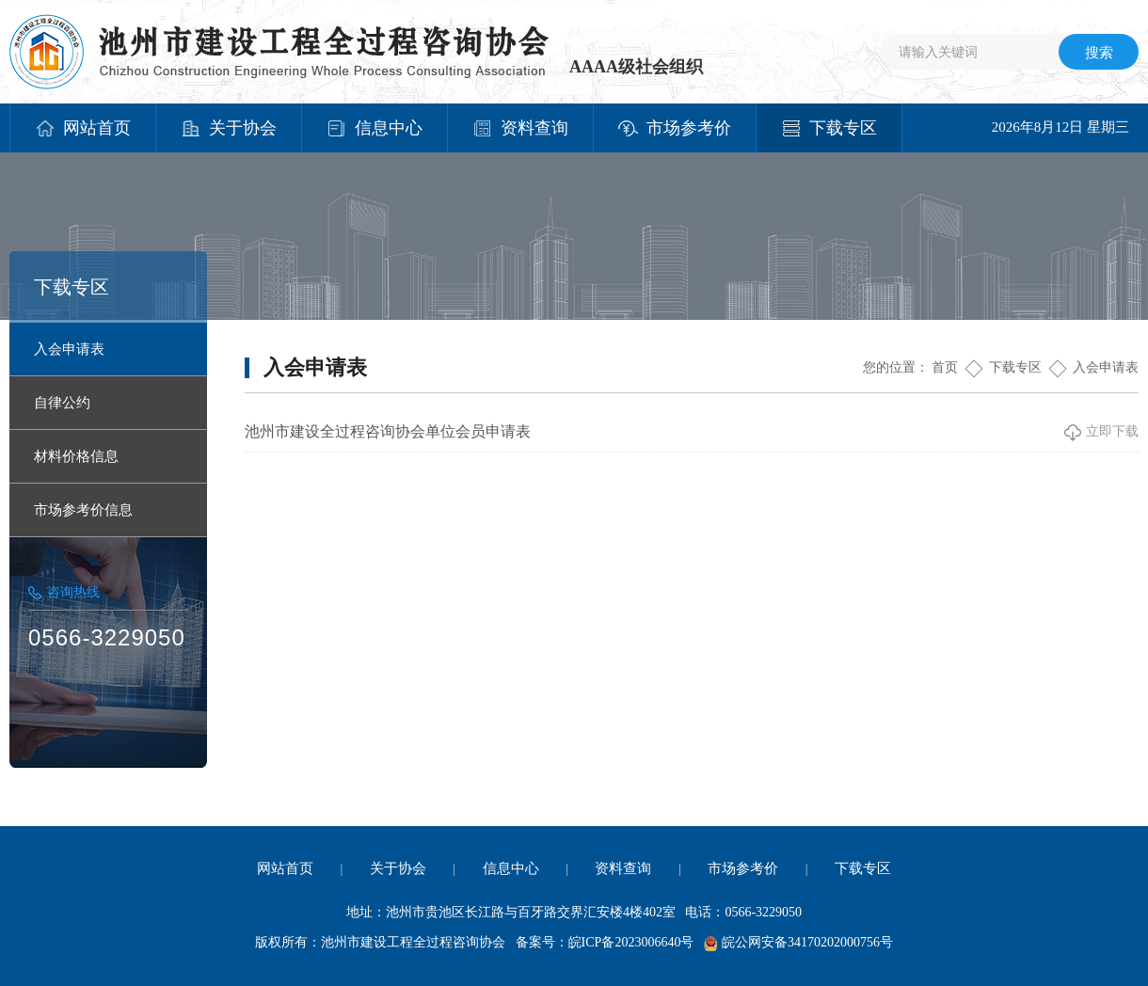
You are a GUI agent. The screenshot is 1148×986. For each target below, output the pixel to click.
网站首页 (285, 868)
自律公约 (62, 402)
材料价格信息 (76, 456)
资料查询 (623, 868)
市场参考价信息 (83, 509)
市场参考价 (743, 868)
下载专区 (1015, 367)
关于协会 (398, 868)
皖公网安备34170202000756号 (807, 942)
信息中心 (511, 868)
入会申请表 (69, 349)
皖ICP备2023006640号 (631, 942)
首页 (945, 367)
